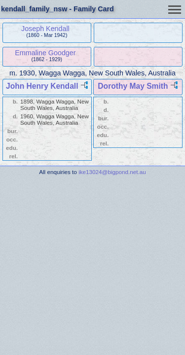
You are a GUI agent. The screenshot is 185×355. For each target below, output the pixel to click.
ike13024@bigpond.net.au (112, 172)
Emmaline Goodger (45, 53)
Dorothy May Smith (133, 86)
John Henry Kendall (42, 86)
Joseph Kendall (45, 29)
